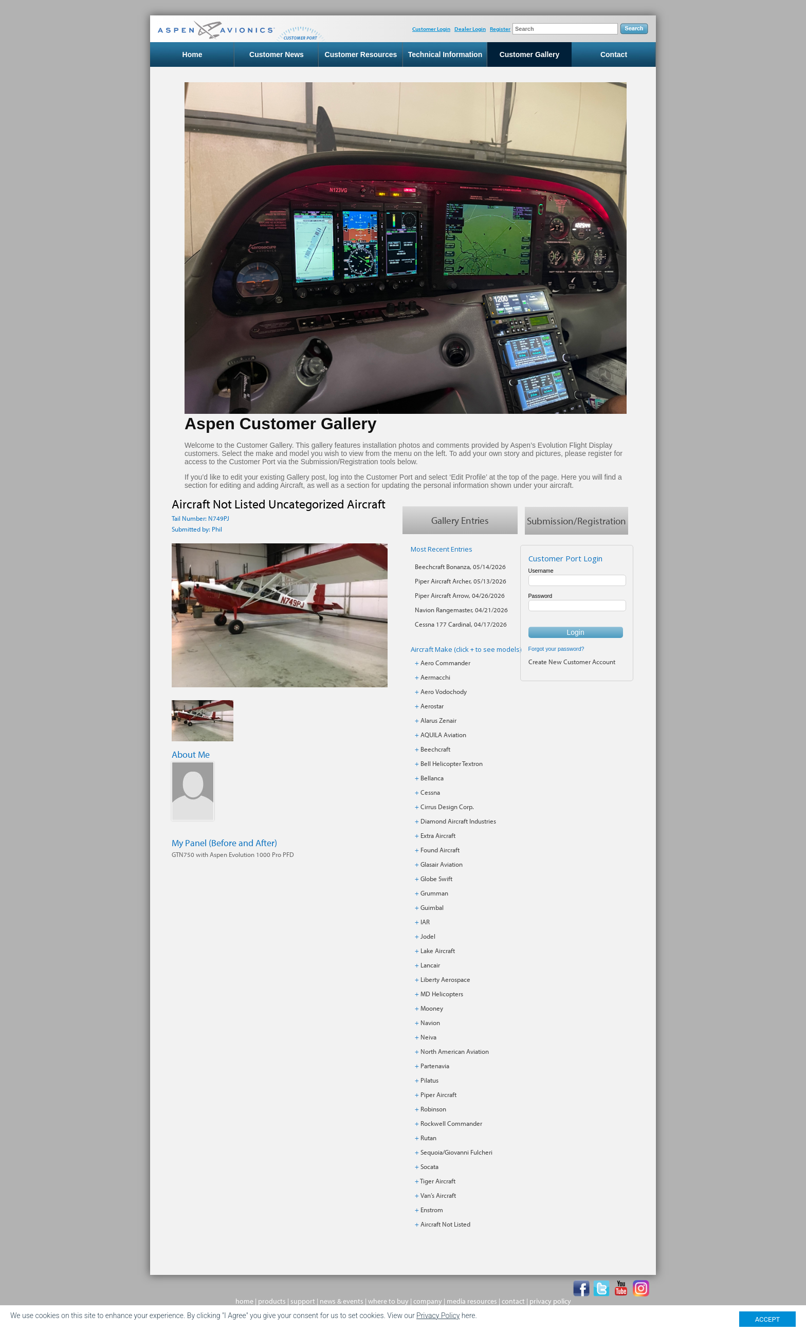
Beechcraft (435, 749)
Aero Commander (445, 663)
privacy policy (550, 1301)
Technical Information (445, 54)
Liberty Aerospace (445, 979)
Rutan (428, 1138)
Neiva (428, 1037)
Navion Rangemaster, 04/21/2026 (461, 610)
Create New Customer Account (571, 662)
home (244, 1301)
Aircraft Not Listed (445, 1224)
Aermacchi (435, 677)
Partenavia (434, 1066)
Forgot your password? (556, 649)
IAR (425, 922)
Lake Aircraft (437, 950)
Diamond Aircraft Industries (458, 821)
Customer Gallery (530, 54)
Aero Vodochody (443, 691)
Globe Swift (436, 878)
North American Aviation (454, 1051)
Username (541, 571)
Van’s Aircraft (438, 1195)
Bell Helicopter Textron (451, 763)
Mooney (431, 1008)
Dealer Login (470, 28)
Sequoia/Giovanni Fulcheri (456, 1152)
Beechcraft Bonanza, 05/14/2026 (460, 566)
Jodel (427, 936)
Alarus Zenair (438, 720)
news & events (341, 1301)
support (302, 1301)
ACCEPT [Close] (767, 1319)
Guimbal (432, 907)
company (427, 1301)
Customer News (276, 54)
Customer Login (431, 28)
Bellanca (432, 778)
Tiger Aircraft (437, 1181)
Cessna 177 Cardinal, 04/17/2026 (461, 624)
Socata (429, 1166)
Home (192, 54)
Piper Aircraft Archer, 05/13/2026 (460, 581)
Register (500, 28)
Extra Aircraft (437, 835)
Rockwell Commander (451, 1123)
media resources (472, 1301)
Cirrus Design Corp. (447, 806)
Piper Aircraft (438, 1094)
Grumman (434, 893)
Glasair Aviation (441, 864)
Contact (613, 54)
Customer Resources (361, 54)
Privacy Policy (438, 1315)
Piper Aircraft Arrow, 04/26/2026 (460, 595)
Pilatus (429, 1080)
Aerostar (432, 706)
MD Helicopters (441, 994)
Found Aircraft (440, 850)
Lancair (430, 965)
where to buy (388, 1301)
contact (513, 1301)
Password (540, 596)
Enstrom (431, 1210)
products (272, 1301)
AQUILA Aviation (443, 735)
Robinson (433, 1109)
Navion (430, 1022)
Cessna (430, 792)
